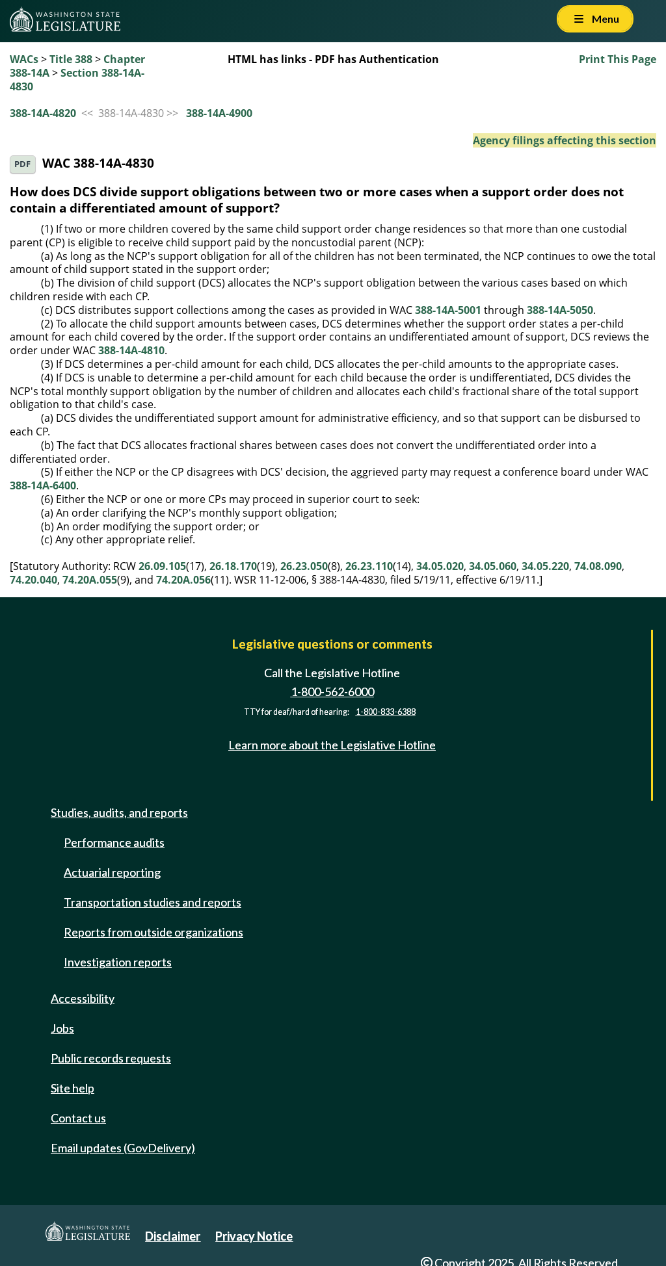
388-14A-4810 (131, 350)
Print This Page (617, 59)
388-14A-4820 (43, 113)
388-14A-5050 (560, 310)
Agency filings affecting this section (564, 140)
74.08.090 (598, 566)
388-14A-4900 (219, 113)
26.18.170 (233, 566)
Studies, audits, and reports (119, 812)
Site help (72, 1088)
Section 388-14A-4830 (77, 80)
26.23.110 (369, 566)
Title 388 (70, 59)
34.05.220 (545, 566)
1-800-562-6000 (332, 691)
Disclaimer (172, 1236)
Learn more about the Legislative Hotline (332, 745)
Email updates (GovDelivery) (123, 1148)
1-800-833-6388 (386, 712)
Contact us (78, 1118)
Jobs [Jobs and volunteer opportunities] (62, 1028)
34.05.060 (492, 566)
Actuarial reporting (112, 872)
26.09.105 (162, 566)
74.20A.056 (183, 580)
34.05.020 (440, 566)
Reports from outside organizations (153, 932)
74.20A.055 (89, 580)
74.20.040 (33, 580)
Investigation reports (118, 962)
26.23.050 (304, 566)
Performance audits (114, 842)
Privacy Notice (254, 1236)
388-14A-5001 (448, 310)
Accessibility (82, 998)
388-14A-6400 (43, 485)
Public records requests (111, 1058)
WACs (24, 59)
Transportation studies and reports (152, 902)
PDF (22, 164)
